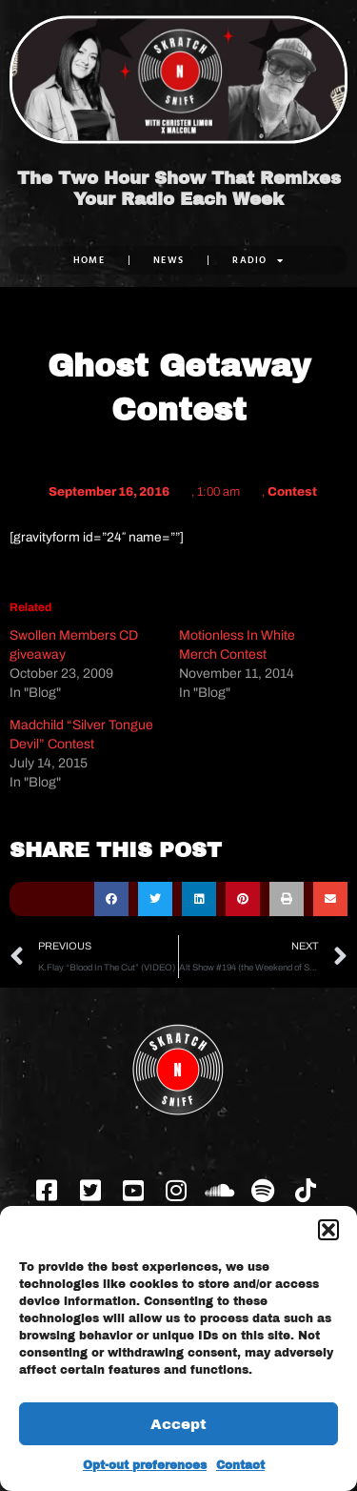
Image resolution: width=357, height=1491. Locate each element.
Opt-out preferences (145, 1465)
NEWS (168, 260)
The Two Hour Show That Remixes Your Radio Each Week (179, 189)
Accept (178, 1424)
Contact (240, 1465)
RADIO (258, 260)
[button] (328, 1229)
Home (89, 260)
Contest (292, 492)
